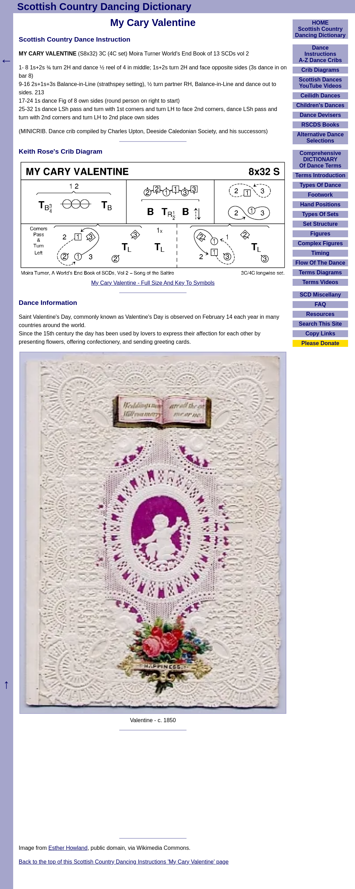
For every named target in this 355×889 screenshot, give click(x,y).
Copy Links (320, 333)
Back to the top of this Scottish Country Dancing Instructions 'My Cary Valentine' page (123, 862)
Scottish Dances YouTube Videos (320, 83)
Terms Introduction (320, 175)
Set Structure (320, 224)
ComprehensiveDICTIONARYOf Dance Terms (320, 159)
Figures (320, 234)
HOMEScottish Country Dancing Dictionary (320, 29)
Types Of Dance (320, 185)
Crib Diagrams (320, 70)
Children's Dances (320, 105)
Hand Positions (320, 204)
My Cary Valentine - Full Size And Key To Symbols (153, 283)
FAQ (320, 304)
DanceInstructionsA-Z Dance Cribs (320, 54)
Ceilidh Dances (320, 96)
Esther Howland (67, 848)
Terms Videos (320, 282)
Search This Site (320, 324)
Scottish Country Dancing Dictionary (104, 6)
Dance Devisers (320, 115)
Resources (320, 314)
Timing (320, 253)
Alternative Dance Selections (320, 137)
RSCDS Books (320, 125)
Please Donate (320, 343)
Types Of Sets (320, 214)
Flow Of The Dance (320, 263)
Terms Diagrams (320, 272)
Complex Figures (320, 243)
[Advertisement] (153, 784)
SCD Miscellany (320, 295)
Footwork (320, 195)
